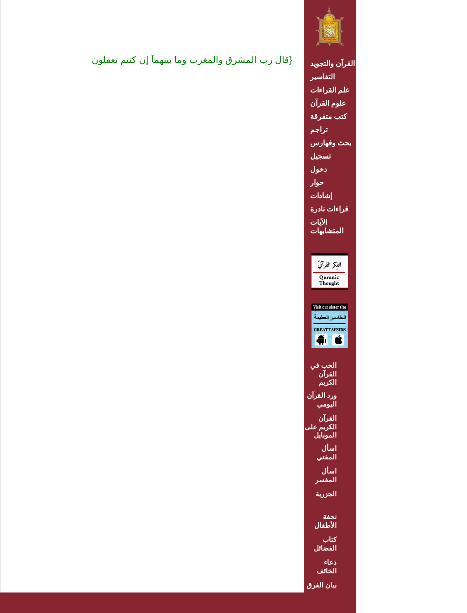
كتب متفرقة (328, 116)
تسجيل (320, 156)
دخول (318, 169)
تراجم (318, 130)
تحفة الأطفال (325, 521)
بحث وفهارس (332, 143)
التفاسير (322, 77)
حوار (317, 182)
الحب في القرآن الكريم (323, 373)
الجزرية (326, 494)
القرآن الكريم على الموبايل (321, 426)
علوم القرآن (328, 103)
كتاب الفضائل (325, 544)
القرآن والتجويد (332, 63)
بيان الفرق (321, 585)
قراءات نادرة (329, 209)
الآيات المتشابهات (326, 226)
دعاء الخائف (327, 566)
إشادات (321, 196)
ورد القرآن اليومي (322, 399)
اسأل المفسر (326, 475)
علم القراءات (330, 90)
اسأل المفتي (327, 452)
